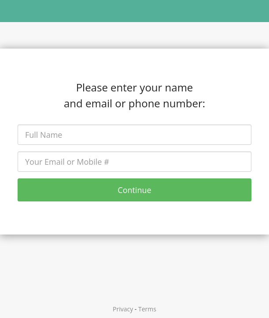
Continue (134, 190)
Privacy (123, 309)
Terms (147, 309)
